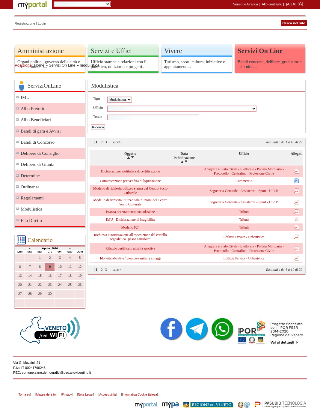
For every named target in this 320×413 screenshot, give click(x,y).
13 (20, 275)
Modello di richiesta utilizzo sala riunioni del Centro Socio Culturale (130, 202)
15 (40, 275)
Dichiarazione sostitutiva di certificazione (130, 171)
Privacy (67, 394)
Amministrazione (40, 51)
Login (42, 23)
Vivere (173, 51)
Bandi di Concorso (38, 142)
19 (80, 275)
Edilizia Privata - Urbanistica (243, 237)
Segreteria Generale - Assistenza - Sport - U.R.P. (244, 191)
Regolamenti (32, 198)
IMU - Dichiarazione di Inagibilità (130, 219)
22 (40, 284)
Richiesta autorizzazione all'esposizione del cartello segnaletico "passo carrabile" (130, 237)
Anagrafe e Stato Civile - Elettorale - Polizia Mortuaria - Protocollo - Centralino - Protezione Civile (244, 171)
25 (70, 284)
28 (30, 293)
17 (60, 275)
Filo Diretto (31, 220)
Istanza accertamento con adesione (130, 212)
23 (50, 284)
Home (39, 65)
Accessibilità (107, 394)
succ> (116, 142)
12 (80, 266)
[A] (288, 4)
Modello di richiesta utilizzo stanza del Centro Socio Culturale (130, 190)
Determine (30, 175)
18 (70, 275)
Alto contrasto (272, 4)
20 (20, 284)
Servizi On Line (62, 65)
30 (50, 293)
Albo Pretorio (33, 108)
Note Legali (85, 394)
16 (50, 275)
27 (20, 293)
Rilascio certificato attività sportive (130, 248)
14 (30, 275)
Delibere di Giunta (37, 164)
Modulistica (31, 209)
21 (30, 284)
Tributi (244, 212)
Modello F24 (130, 227)
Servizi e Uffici (111, 51)
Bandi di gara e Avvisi (41, 131)
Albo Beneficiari (36, 119)
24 (60, 284)
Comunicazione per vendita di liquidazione (130, 181)
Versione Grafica (245, 4)
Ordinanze (30, 186)
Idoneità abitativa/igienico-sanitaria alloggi (130, 258)
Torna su (24, 394)
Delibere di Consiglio (40, 153)
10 (60, 266)
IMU (25, 97)
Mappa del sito (46, 394)
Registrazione (25, 23)
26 (80, 284)
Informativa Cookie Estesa (139, 394)
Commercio (244, 181)
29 (40, 293)
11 (70, 266)
